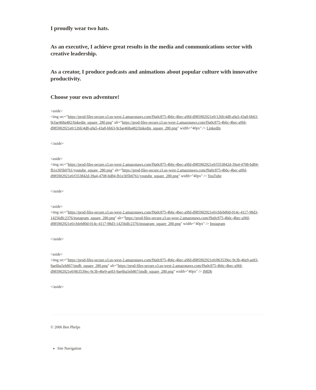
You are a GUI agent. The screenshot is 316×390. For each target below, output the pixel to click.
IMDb (207, 271)
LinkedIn (214, 128)
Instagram (217, 224)
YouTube (214, 176)
